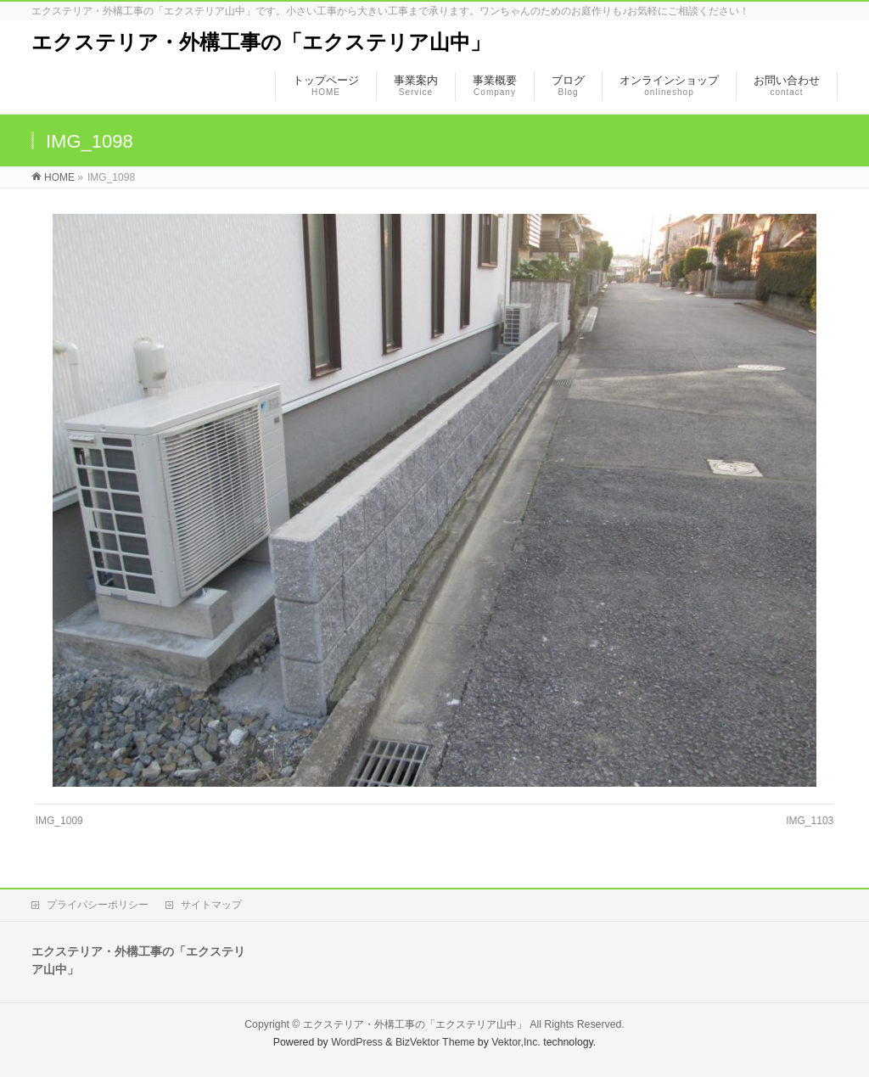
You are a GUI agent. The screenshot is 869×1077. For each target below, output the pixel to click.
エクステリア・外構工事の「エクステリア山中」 (261, 42)
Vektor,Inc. (516, 1042)
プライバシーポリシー (98, 905)
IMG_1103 (809, 821)
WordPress (357, 1042)
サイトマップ (211, 905)
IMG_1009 (59, 821)
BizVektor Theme (435, 1042)
